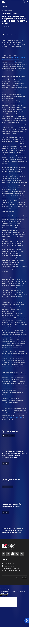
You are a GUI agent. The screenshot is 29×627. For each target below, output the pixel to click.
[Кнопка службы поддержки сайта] (26, 620)
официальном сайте (15, 417)
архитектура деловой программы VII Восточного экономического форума (13, 59)
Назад (4, 6)
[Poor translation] (5, 595)
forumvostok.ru (11, 404)
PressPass (24, 578)
